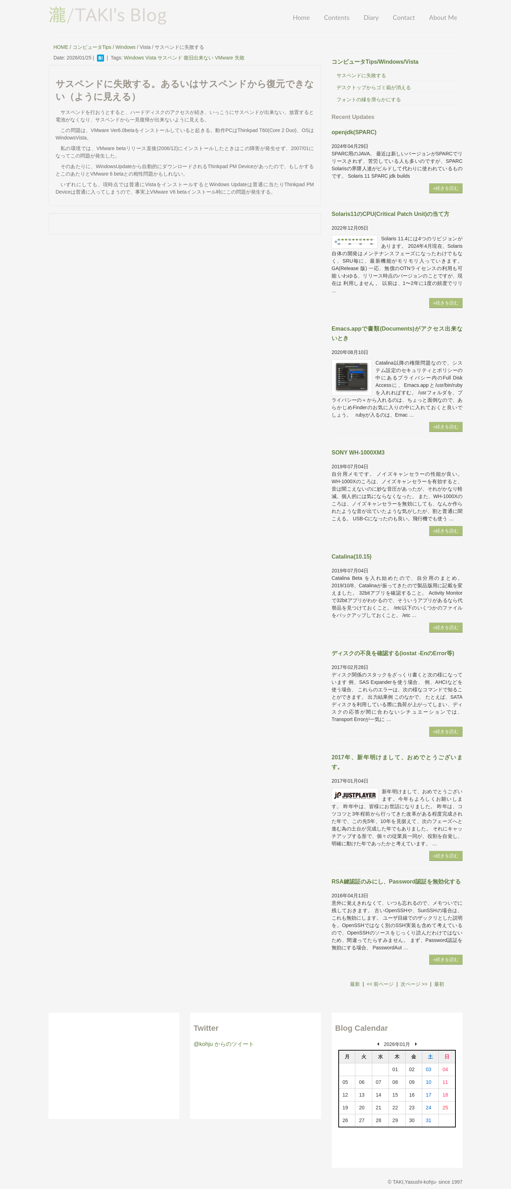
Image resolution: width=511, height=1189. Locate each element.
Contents (336, 17)
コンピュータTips (92, 47)
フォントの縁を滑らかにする (369, 99)
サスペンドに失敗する (361, 75)
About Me (443, 17)
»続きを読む (446, 188)
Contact (404, 17)
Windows (125, 47)
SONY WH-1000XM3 (358, 453)
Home (301, 17)
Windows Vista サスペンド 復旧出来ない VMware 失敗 (184, 58)
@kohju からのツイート (224, 1044)
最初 (439, 984)
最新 (355, 984)
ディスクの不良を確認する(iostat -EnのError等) (393, 653)
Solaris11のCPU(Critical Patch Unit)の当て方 (390, 214)
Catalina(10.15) (352, 557)
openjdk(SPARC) (354, 132)
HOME (60, 47)
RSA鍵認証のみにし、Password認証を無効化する (396, 882)
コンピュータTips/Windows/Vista (375, 62)
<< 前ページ (380, 984)
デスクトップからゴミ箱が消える (374, 87)
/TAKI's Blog (107, 14)
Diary (371, 17)
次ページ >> (414, 984)
